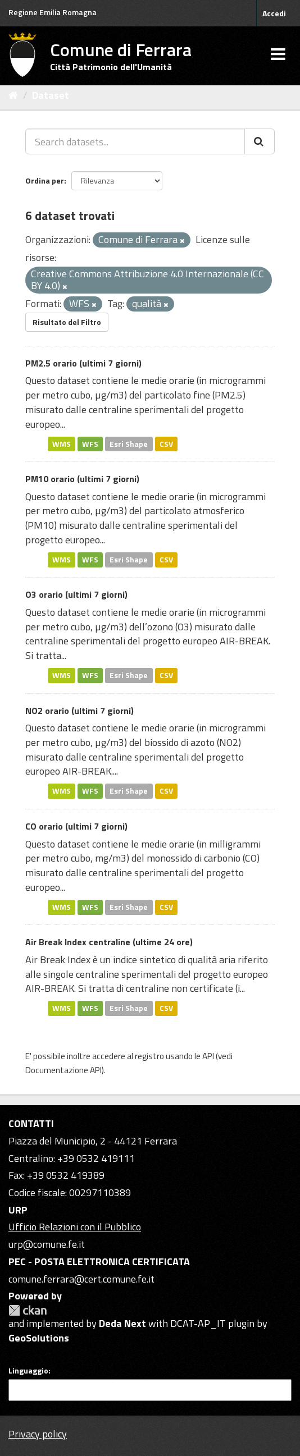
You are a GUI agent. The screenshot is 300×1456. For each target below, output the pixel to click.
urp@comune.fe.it (46, 1244)
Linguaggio (28, 1370)
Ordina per (44, 180)
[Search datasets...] (135, 141)
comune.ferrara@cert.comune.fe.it (81, 1278)
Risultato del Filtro (67, 322)
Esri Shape (129, 443)
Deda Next (122, 1323)
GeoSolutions (38, 1337)
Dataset (50, 95)
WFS (90, 443)
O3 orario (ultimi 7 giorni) (76, 594)
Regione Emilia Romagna (52, 12)
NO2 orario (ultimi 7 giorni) (79, 710)
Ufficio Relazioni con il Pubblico (74, 1226)
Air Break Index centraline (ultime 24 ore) (109, 942)
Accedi (274, 13)
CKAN (27, 1310)
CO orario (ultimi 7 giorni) (76, 826)
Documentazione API (63, 1070)
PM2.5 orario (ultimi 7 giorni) (83, 363)
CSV (166, 443)
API (208, 1056)
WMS (61, 443)
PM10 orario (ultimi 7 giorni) (82, 479)
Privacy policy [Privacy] (37, 1433)
